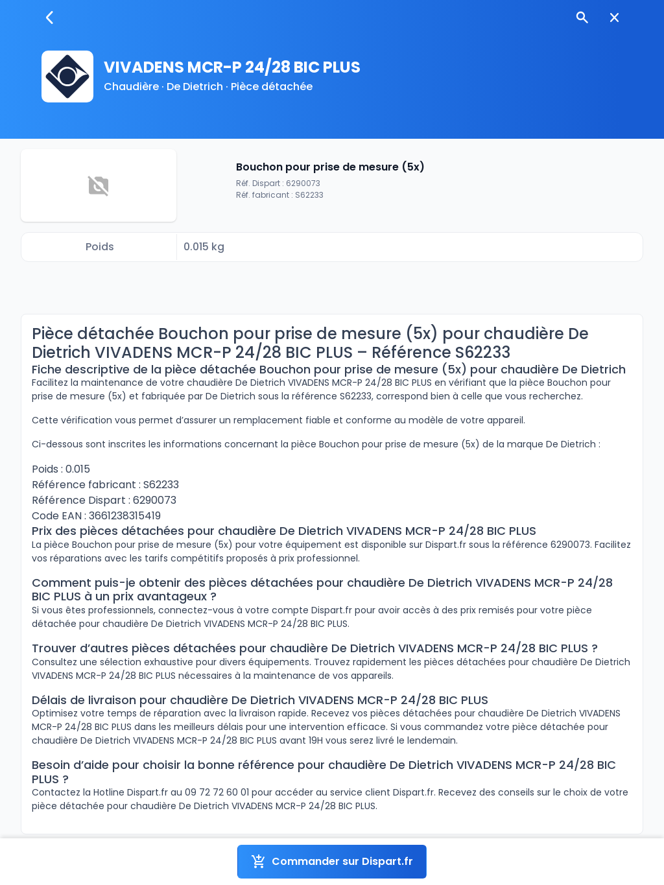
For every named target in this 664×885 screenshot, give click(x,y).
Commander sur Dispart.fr (332, 861)
